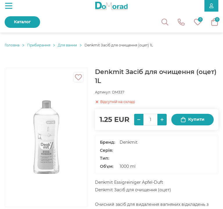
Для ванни (67, 45)
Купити (192, 119)
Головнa (12, 45)
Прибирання (38, 45)
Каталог (22, 21)
